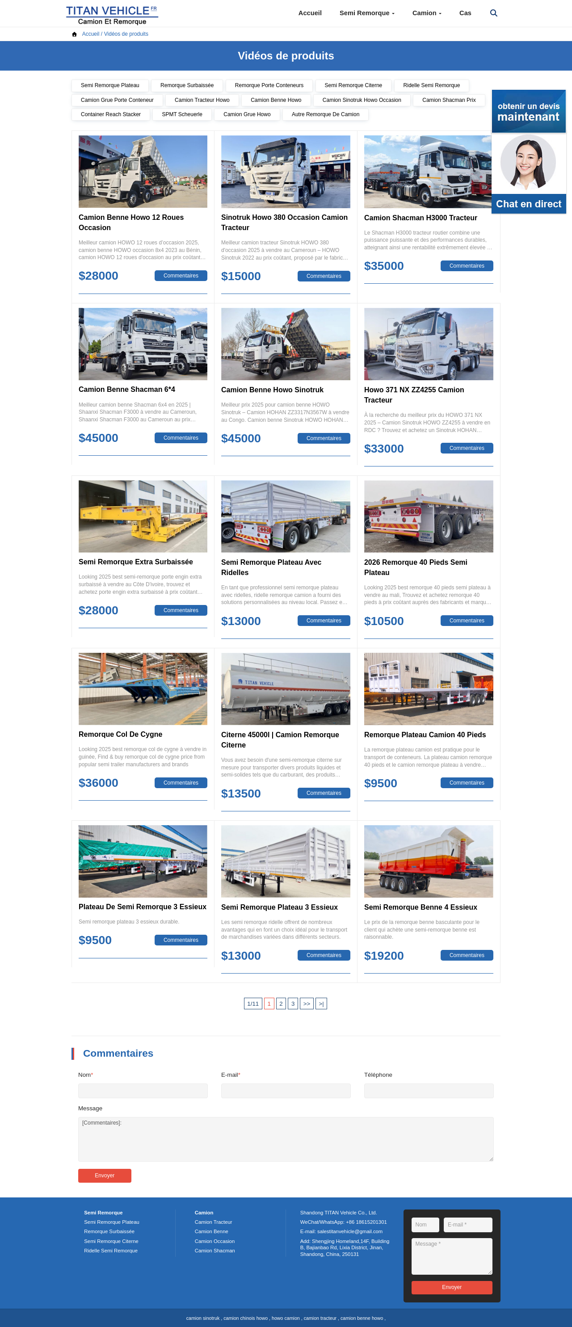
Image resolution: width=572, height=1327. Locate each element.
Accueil (310, 13)
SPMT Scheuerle (182, 114)
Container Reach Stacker (111, 114)
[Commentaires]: (286, 1139)
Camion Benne (211, 1231)
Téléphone (378, 1074)
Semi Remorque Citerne (354, 85)
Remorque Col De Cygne (120, 734)
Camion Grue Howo (246, 114)
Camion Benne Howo (276, 100)
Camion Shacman (215, 1250)
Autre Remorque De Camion (325, 114)
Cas (465, 13)
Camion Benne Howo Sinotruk (272, 390)
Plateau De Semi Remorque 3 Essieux (142, 907)
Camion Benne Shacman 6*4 (127, 389)
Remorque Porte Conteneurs (269, 85)
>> (307, 1003)
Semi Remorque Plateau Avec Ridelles (271, 567)
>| (321, 1003)
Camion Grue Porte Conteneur (117, 100)
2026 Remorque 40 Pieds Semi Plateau (415, 567)
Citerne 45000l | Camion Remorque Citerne (280, 740)
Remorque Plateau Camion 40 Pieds (425, 735)
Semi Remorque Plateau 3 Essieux (279, 907)
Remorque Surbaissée (187, 85)
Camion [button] (427, 13)
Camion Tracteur (213, 1222)
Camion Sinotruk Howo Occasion (362, 100)
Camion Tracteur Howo (202, 100)
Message (90, 1108)
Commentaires (181, 276)
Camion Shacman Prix (448, 100)
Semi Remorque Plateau (110, 85)
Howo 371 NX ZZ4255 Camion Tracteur (414, 395)
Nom (85, 1074)
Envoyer (104, 1175)
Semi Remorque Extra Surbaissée (136, 562)
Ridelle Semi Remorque (432, 85)
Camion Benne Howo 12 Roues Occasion (131, 222)
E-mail (230, 1074)
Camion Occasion (215, 1241)
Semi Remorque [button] (367, 13)
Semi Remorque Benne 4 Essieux (420, 907)
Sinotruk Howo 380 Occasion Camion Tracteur (284, 222)
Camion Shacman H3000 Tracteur (420, 218)
